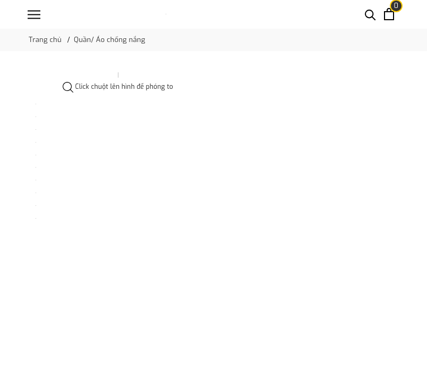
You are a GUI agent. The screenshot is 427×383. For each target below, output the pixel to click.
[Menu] (34, 14)
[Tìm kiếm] (370, 14)
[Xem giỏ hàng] (389, 14)
